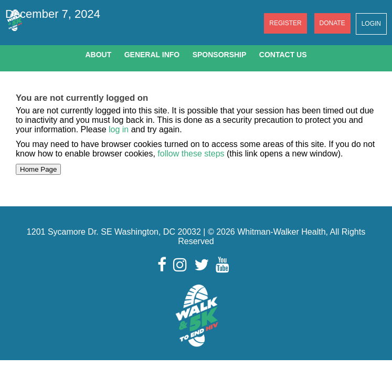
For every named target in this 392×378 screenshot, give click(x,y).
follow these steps (191, 153)
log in (119, 129)
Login (371, 23)
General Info (152, 54)
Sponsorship (220, 54)
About (98, 54)
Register (285, 23)
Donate (332, 23)
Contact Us (283, 54)
